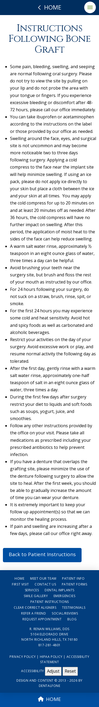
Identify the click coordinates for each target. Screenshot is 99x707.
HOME (49, 699)
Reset (70, 671)
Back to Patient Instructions (42, 554)
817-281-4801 (49, 645)
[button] (90, 7)
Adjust (53, 671)
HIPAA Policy (51, 656)
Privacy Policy (23, 656)
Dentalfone (49, 685)
